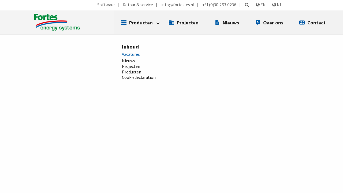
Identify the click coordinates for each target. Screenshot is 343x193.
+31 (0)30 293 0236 (219, 5)
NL (277, 4)
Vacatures (131, 54)
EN (261, 4)
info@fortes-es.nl (178, 5)
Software (106, 5)
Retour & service (138, 5)
